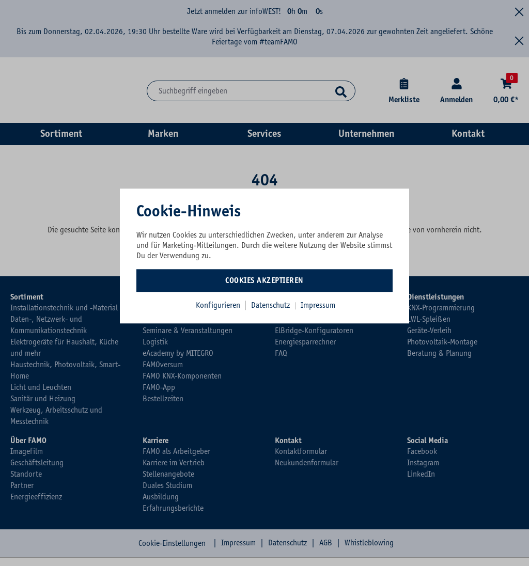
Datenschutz (271, 305)
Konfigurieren (218, 305)
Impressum (318, 305)
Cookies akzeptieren (264, 280)
